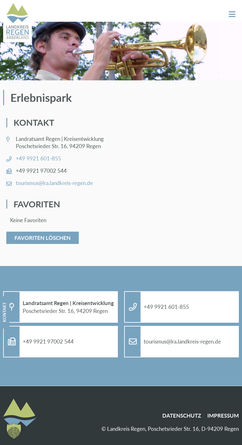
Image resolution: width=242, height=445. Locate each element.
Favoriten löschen (42, 237)
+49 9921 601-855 (38, 158)
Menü (232, 14)
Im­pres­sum (223, 415)
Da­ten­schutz (181, 415)
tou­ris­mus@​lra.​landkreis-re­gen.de (54, 183)
